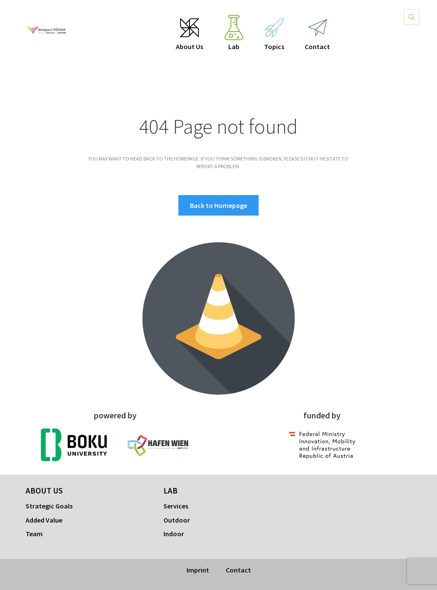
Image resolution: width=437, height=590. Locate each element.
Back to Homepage (218, 205)
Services (175, 506)
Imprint (197, 570)
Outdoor (176, 520)
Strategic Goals (49, 506)
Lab (233, 46)
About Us (189, 46)
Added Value (44, 520)
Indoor (173, 533)
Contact (317, 46)
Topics (274, 46)
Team (34, 533)
